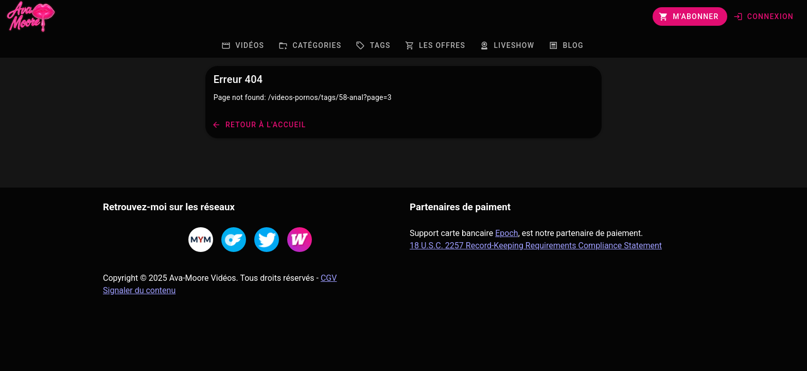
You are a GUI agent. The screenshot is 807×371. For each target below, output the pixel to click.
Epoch (506, 233)
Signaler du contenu (139, 290)
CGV (329, 278)
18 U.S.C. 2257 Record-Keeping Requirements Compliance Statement (536, 245)
